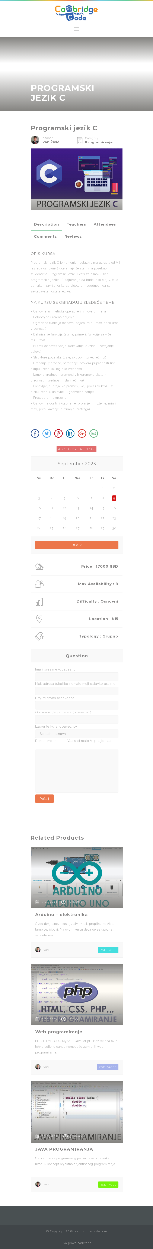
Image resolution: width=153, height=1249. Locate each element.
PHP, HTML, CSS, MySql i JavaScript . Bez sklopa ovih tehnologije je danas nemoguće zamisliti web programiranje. (76, 1046)
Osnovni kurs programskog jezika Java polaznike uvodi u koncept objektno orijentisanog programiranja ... (75, 1164)
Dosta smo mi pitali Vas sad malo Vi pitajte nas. (73, 741)
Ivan (46, 949)
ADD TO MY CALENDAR (76, 449)
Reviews (73, 236)
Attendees (105, 224)
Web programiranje (58, 1031)
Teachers (76, 224)
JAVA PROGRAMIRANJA (64, 1149)
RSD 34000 (108, 1067)
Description (46, 224)
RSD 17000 (108, 950)
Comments (45, 236)
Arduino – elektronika (61, 914)
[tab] (46, 224)
